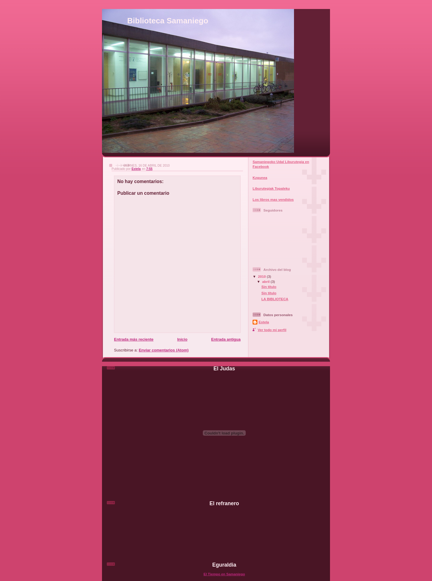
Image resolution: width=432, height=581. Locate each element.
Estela (264, 322)
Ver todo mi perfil (272, 330)
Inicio (182, 339)
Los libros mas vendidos (273, 199)
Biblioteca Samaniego (167, 20)
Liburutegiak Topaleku (271, 188)
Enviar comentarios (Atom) (163, 350)
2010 (262, 276)
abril (266, 281)
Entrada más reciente (134, 339)
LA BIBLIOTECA (274, 299)
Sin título (268, 287)
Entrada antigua (226, 339)
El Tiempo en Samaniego (224, 574)
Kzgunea (260, 177)
